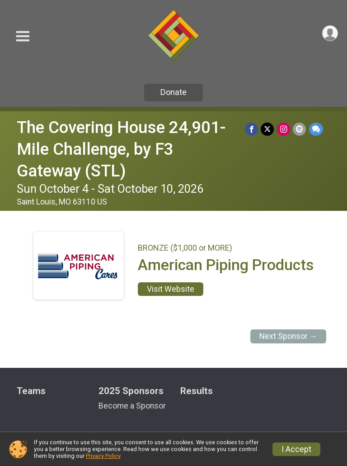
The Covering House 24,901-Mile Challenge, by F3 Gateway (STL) (121, 149)
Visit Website (170, 289)
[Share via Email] (299, 129)
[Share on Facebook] (252, 129)
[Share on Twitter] (268, 129)
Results (196, 391)
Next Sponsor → (288, 336)
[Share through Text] (316, 129)
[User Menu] (329, 33)
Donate (173, 92)
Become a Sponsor (132, 405)
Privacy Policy (103, 455)
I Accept (296, 449)
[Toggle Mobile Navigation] (23, 36)
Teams (31, 391)
